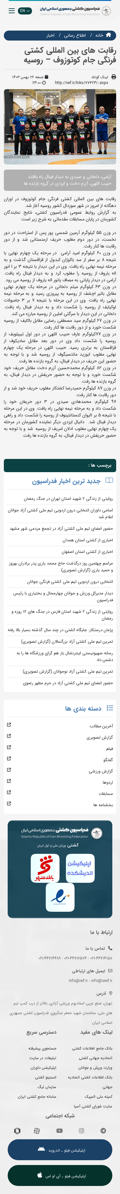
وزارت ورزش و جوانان (95, 1068)
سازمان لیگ (47, 1087)
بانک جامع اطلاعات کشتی (92, 1048)
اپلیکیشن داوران (43, 1068)
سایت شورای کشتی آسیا (93, 1106)
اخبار (50, 35)
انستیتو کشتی (45, 1077)
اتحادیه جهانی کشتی (95, 1058)
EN (25, 11)
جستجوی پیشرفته (42, 1048)
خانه (99, 35)
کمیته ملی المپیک (98, 1097)
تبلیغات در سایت (42, 1058)
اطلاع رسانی (75, 35)
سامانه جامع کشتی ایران (37, 1097)
